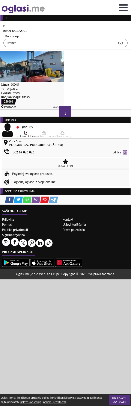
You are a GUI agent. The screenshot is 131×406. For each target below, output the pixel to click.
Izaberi (12, 43)
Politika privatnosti (15, 230)
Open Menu (123, 7)
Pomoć (7, 225)
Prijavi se (8, 219)
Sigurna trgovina (13, 235)
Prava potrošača (74, 230)
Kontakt (68, 219)
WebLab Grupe (49, 274)
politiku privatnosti (54, 402)
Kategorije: (12, 36)
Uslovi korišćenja (74, 225)
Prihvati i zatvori (119, 400)
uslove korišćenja (30, 402)
